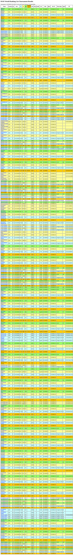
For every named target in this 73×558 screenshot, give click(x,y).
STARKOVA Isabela (4, 406)
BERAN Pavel (4, 31)
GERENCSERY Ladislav (4, 121)
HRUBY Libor (4, 140)
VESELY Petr (4, 516)
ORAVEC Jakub (3, 369)
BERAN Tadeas (4, 34)
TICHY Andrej (4, 515)
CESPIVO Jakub (3, 38)
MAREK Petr (4, 268)
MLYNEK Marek (3, 312)
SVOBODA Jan (4, 498)
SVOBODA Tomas (3, 510)
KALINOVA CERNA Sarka (4, 179)
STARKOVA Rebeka (4, 428)
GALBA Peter (4, 117)
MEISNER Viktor (3, 289)
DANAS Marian (3, 83)
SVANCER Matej (3, 473)
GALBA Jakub (4, 105)
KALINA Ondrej (3, 151)
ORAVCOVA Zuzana (4, 343)
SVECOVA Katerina (3, 476)
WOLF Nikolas (4, 542)
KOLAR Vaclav (4, 194)
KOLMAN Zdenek (3, 206)
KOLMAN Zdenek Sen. (3, 211)
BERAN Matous (3, 9)
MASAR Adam (4, 280)
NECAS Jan (3, 333)
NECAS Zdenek (2, 337)
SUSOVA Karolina (3, 451)
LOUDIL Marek (3, 246)
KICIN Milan (4, 181)
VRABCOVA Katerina (4, 520)
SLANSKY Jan (4, 402)
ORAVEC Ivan (4, 365)
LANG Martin (4, 225)
